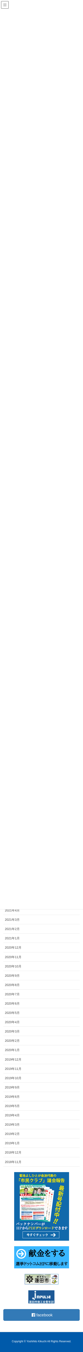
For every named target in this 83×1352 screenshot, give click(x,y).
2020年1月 (12, 1050)
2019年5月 (12, 1106)
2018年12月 (13, 1152)
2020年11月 (13, 957)
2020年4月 (12, 1022)
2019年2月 (12, 1134)
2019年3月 (12, 1124)
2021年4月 (12, 910)
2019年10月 (13, 1078)
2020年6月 (12, 1003)
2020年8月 (12, 985)
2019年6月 (12, 1096)
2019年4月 (12, 1115)
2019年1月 (12, 1143)
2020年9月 (12, 975)
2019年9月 (12, 1087)
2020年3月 (12, 1031)
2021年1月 (12, 938)
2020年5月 (12, 1013)
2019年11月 (13, 1069)
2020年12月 (13, 947)
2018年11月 (13, 1162)
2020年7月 (12, 994)
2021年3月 (12, 919)
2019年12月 (13, 1059)
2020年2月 (12, 1040)
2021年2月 (12, 929)
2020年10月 (13, 966)
